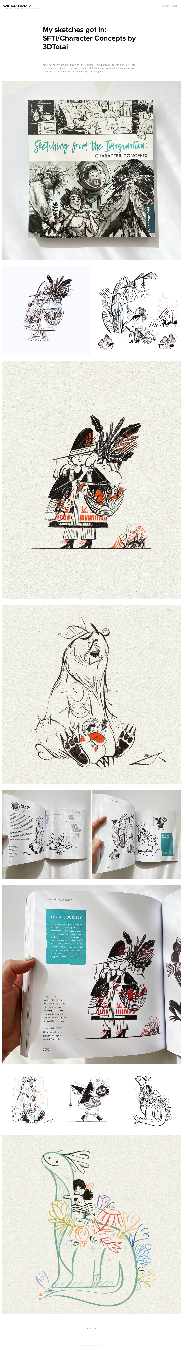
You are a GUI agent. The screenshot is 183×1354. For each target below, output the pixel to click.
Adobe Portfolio (95, 1345)
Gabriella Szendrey (17, 6)
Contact (165, 6)
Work (174, 6)
